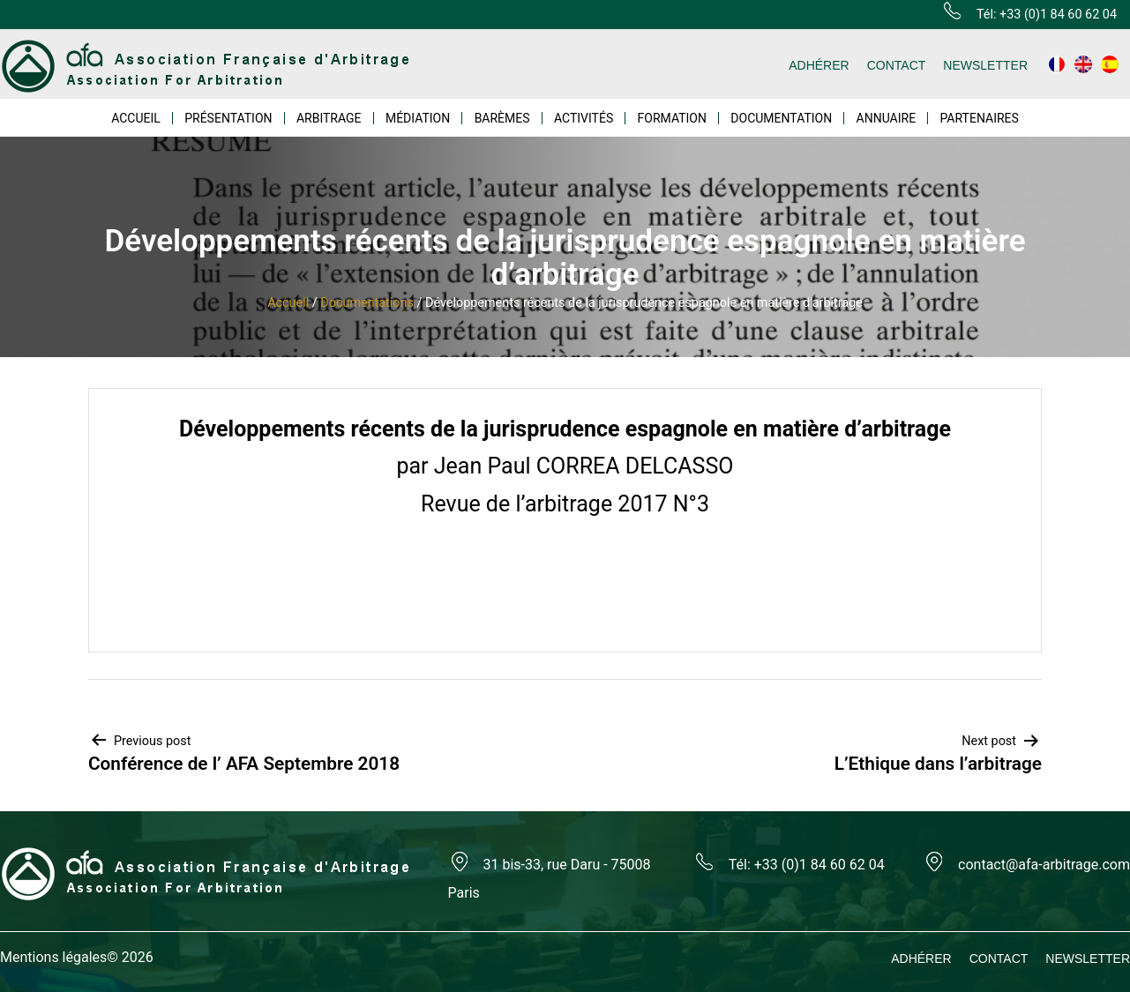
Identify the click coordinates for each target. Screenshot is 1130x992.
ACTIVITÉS (583, 118)
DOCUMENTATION (781, 118)
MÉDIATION (417, 118)
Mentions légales (53, 957)
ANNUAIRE (887, 118)
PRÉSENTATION (228, 118)
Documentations (367, 302)
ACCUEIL (136, 118)
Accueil (288, 302)
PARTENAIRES (978, 118)
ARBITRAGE (329, 118)
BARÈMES (502, 118)
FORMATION (672, 118)
